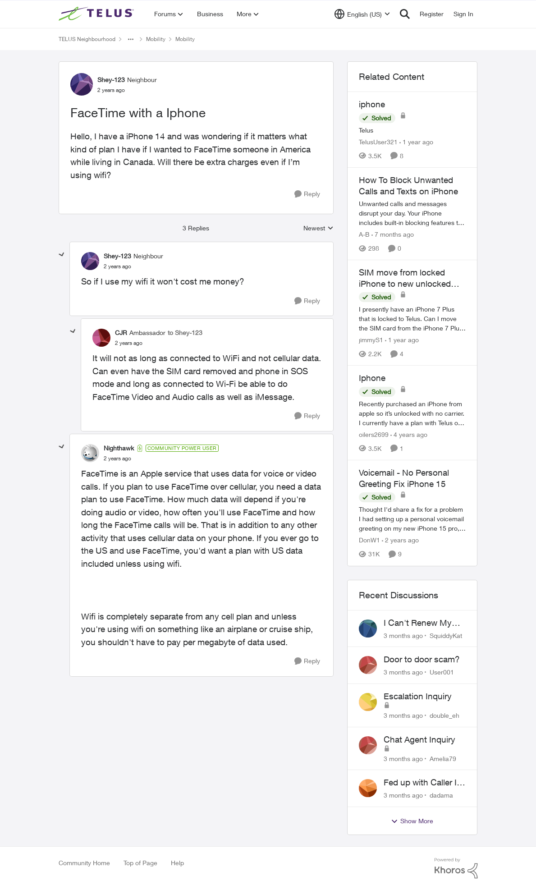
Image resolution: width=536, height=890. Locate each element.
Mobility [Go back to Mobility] (155, 39)
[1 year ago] (416, 142)
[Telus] (412, 130)
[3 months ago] (403, 635)
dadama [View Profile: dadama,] (441, 795)
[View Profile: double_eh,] (368, 702)
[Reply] (307, 194)
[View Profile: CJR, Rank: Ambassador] (101, 338)
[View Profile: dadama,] (368, 788)
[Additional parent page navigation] (130, 39)
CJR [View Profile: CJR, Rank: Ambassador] (121, 332)
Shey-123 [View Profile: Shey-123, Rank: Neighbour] (111, 79)
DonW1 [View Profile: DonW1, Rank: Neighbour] (369, 540)
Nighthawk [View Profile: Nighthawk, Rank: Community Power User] (119, 448)
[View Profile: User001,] (368, 665)
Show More (412, 821)
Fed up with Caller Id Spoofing (423, 782)
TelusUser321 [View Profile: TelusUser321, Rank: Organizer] (378, 142)
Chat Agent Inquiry (419, 739)
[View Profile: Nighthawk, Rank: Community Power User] (90, 453)
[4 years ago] (408, 434)
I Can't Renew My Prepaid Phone (418, 623)
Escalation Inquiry (418, 696)
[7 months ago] (392, 234)
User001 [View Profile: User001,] (442, 672)
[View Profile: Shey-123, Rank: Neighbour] (81, 84)
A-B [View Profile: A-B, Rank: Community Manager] (364, 234)
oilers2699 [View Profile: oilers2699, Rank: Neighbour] (374, 434)
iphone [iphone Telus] (372, 104)
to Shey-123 (185, 332)
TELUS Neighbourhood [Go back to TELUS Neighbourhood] (87, 39)
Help (177, 863)
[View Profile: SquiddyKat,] (368, 628)
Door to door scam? (422, 659)
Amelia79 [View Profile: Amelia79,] (443, 758)
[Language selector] (362, 14)
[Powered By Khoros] (456, 868)
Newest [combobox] (318, 228)
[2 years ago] (400, 540)
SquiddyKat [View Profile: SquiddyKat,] (446, 635)
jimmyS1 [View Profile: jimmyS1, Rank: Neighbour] (371, 340)
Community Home (84, 863)
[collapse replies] (61, 254)
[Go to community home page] (97, 14)
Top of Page (140, 863)
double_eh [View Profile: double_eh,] (444, 715)
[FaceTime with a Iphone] (117, 266)
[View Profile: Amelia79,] (368, 745)
